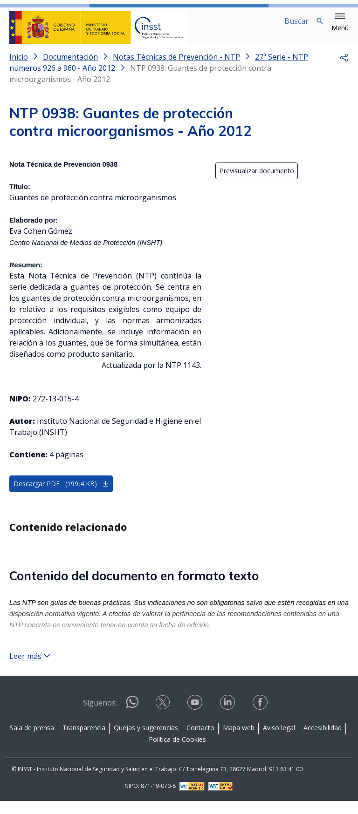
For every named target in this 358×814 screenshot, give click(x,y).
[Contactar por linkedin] (228, 718)
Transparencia (83, 740)
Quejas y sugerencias (146, 740)
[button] (340, 22)
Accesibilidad (322, 740)
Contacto (200, 740)
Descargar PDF (61, 491)
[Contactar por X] (164, 718)
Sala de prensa (32, 740)
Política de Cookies (177, 752)
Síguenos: (100, 716)
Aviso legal (279, 740)
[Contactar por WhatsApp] (132, 719)
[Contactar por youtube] (195, 718)
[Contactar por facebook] (261, 718)
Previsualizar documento (257, 178)
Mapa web (239, 740)
